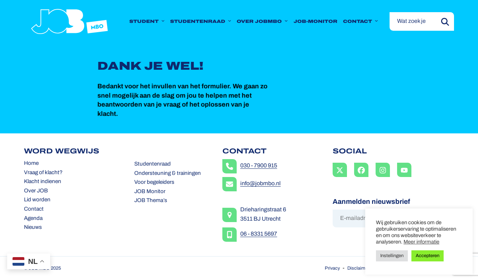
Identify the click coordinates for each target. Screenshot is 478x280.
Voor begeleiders (154, 182)
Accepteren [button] (427, 256)
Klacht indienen (42, 182)
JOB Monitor (149, 192)
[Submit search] (445, 21)
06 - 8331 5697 (258, 234)
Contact (34, 209)
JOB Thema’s (150, 200)
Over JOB (36, 191)
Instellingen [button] (392, 256)
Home (31, 163)
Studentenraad (152, 164)
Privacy (332, 268)
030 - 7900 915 (258, 166)
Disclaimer (358, 268)
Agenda (33, 218)
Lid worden (37, 200)
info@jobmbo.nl (260, 184)
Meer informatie (421, 242)
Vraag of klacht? (43, 173)
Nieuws (33, 227)
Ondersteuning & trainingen (167, 173)
